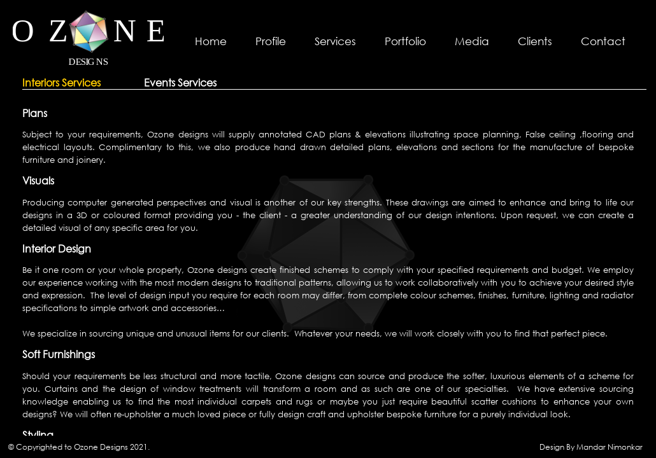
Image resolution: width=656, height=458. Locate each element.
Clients (535, 41)
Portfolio (405, 41)
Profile (270, 41)
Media (472, 41)
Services (335, 41)
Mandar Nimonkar (609, 447)
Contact (603, 41)
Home (211, 41)
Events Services (180, 82)
